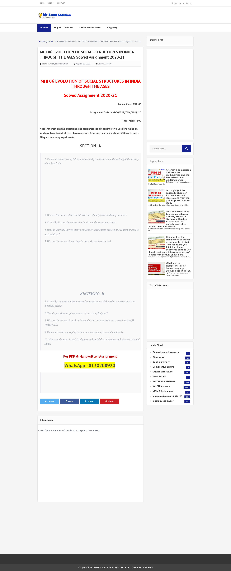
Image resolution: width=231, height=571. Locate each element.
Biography (112, 27)
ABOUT (51, 3)
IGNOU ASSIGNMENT (163, 381)
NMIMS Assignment (163, 391)
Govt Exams (159, 376)
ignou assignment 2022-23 (167, 396)
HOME (42, 3)
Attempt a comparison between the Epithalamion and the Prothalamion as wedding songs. (178, 175)
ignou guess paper (163, 401)
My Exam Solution (103, 567)
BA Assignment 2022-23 (165, 352)
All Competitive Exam (90, 27)
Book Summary (161, 362)
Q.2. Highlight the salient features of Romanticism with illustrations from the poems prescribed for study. (178, 196)
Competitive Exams (163, 367)
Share (69, 401)
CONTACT (61, 3)
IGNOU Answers (161, 386)
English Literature (63, 27)
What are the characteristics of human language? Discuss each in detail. (178, 267)
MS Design (148, 567)
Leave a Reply (104, 64)
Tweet (49, 401)
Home (44, 27)
